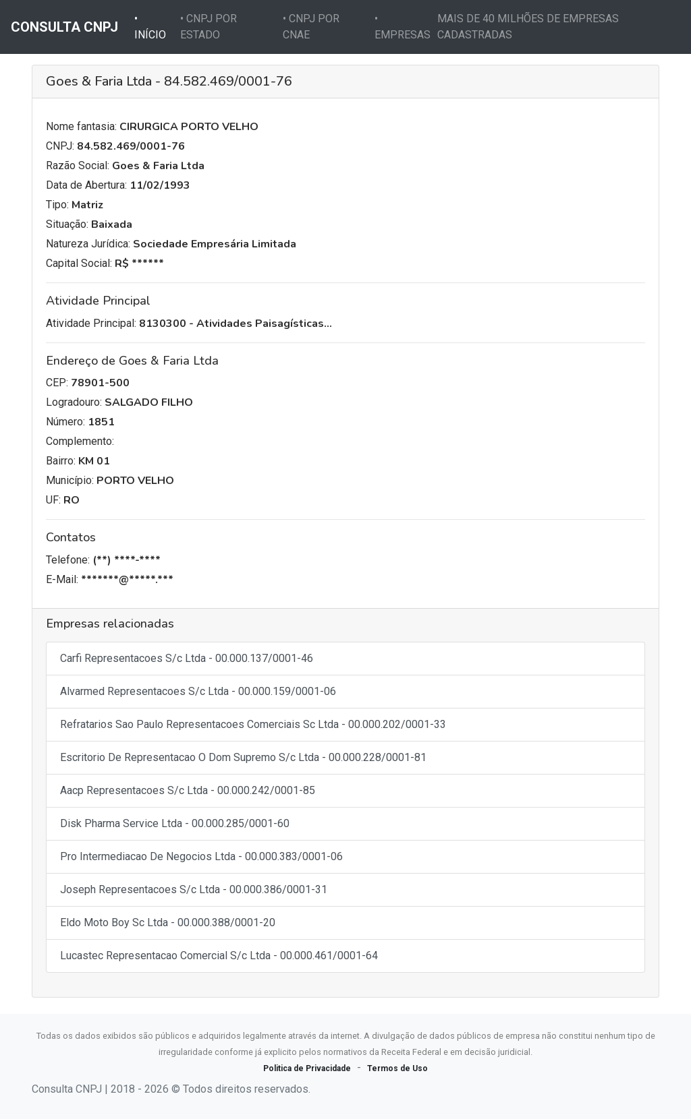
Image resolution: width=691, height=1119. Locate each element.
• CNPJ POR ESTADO (208, 26)
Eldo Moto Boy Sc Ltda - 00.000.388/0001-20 (167, 922)
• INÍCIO (154, 26)
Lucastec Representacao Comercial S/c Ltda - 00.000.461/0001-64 (219, 955)
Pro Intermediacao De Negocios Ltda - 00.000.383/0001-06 (201, 856)
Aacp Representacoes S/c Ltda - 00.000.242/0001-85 (187, 790)
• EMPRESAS (403, 26)
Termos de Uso (397, 1068)
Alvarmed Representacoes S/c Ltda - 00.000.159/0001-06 (198, 691)
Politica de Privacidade (307, 1068)
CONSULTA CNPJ (64, 27)
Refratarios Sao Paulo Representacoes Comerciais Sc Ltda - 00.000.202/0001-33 (253, 724)
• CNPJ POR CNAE (311, 26)
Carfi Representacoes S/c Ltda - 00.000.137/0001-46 (186, 658)
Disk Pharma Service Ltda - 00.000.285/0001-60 (174, 823)
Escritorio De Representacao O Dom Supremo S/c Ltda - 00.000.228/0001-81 (243, 757)
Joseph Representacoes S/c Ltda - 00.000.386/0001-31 (193, 889)
